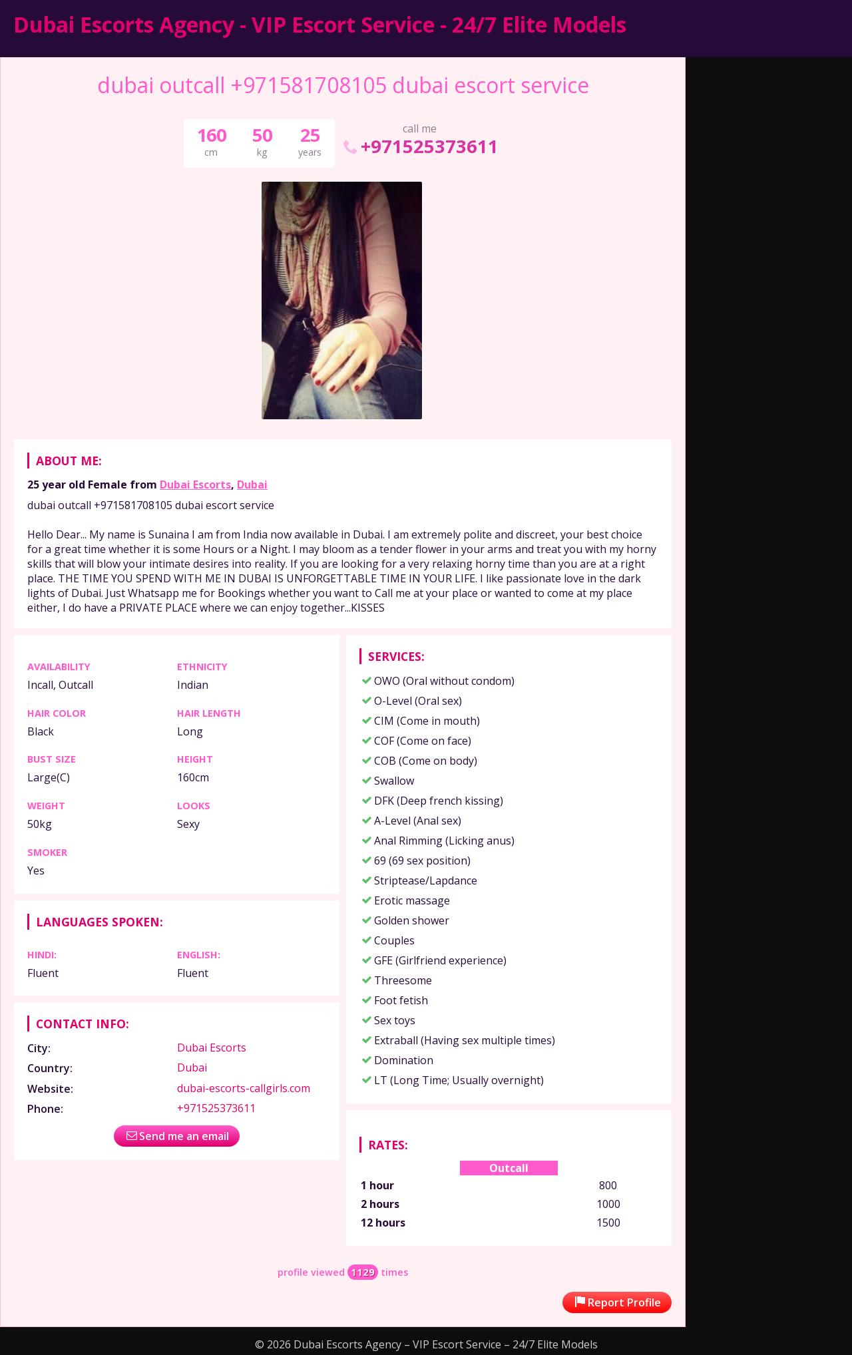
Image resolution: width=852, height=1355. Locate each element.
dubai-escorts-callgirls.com (243, 1088)
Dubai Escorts (195, 484)
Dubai (252, 484)
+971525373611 (420, 146)
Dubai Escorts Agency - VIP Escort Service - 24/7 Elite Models (319, 24)
